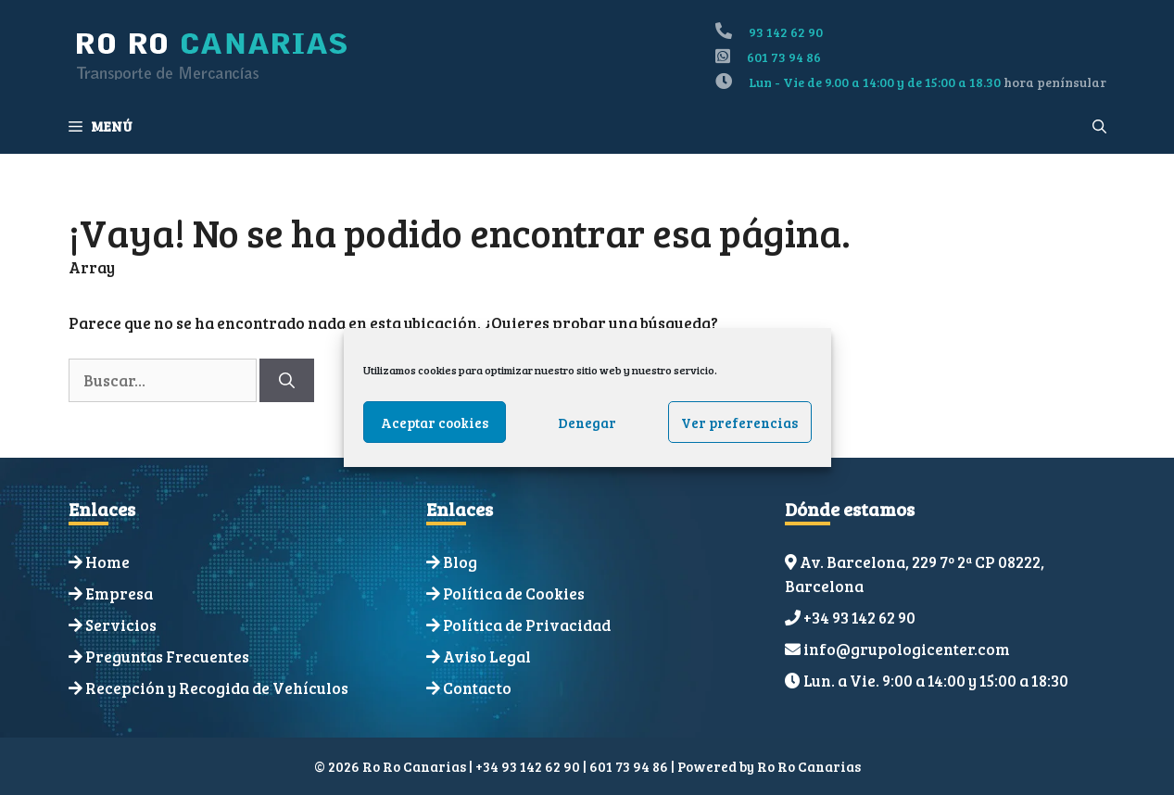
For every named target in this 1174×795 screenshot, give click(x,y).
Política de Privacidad (527, 625)
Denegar (587, 422)
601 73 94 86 (784, 57)
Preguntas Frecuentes (167, 656)
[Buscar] (286, 381)
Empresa (119, 593)
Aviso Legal (487, 656)
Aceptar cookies (434, 422)
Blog (460, 562)
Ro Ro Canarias (809, 766)
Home (107, 562)
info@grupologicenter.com (906, 649)
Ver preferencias (739, 422)
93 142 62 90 (786, 32)
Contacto (477, 688)
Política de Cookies (514, 593)
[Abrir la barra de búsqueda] (1099, 126)
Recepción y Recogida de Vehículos (216, 688)
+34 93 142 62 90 (859, 617)
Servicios (121, 625)
